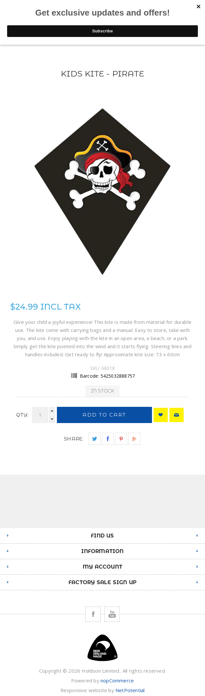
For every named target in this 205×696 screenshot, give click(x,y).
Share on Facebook (108, 439)
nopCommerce (117, 680)
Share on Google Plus (134, 439)
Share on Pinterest (121, 439)
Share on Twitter (95, 439)
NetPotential (130, 690)
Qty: (22, 415)
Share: (73, 439)
